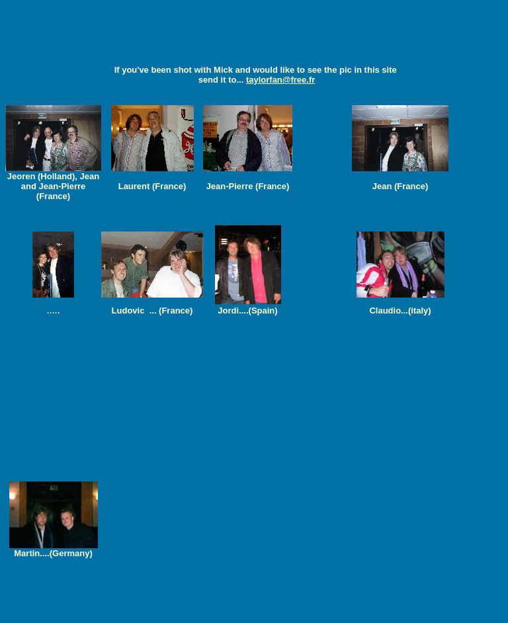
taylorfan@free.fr (280, 80)
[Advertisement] (254, 35)
